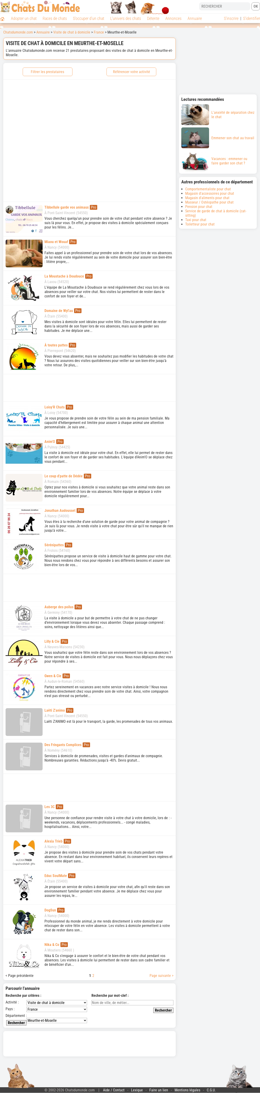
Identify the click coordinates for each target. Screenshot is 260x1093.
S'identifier (251, 18)
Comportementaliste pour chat (208, 189)
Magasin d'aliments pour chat (207, 198)
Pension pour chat (198, 206)
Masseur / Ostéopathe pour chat (209, 202)
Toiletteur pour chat (200, 224)
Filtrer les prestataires (47, 72)
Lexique (137, 1090)
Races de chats (55, 18)
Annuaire (195, 18)
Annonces (173, 18)
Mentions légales (187, 1090)
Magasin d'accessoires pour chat (209, 193)
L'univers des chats (125, 18)
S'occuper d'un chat (88, 18)
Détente (153, 18)
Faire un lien (158, 1090)
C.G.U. (211, 1090)
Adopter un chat (24, 18)
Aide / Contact (114, 1090)
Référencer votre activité (131, 72)
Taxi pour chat (195, 220)
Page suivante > (161, 975)
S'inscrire (231, 18)
